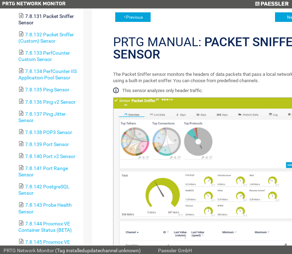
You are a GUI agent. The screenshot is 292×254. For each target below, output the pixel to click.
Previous (134, 17)
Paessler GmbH (175, 250)
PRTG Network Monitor (29, 250)
